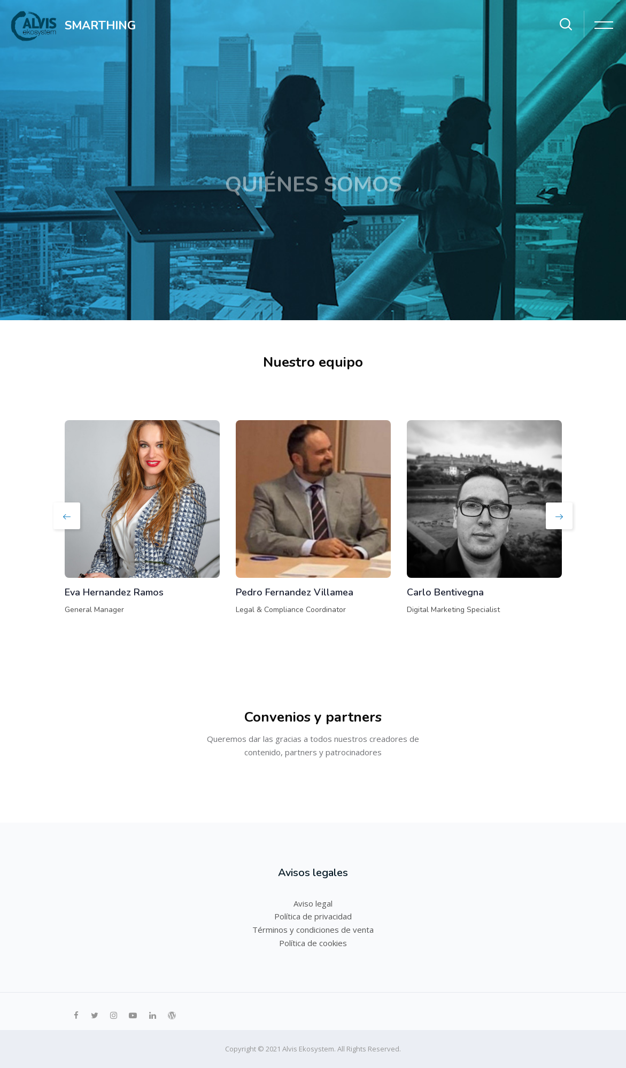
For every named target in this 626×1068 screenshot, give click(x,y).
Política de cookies (313, 943)
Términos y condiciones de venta (313, 929)
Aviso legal (313, 903)
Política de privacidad (313, 916)
